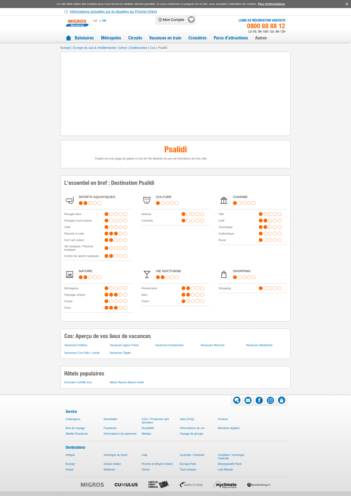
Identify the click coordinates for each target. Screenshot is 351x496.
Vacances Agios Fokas (124, 345)
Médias (146, 433)
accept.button (346, 4)
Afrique (70, 455)
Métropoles (111, 38)
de (95, 20)
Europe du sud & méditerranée (94, 48)
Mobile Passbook (77, 433)
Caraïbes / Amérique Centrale (231, 456)
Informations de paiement (120, 433)
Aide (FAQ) (187, 419)
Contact (223, 419)
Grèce (122, 48)
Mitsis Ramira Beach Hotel (127, 382)
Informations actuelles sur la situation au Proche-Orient (113, 11)
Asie (144, 455)
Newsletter (110, 419)
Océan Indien (112, 464)
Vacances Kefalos (75, 345)
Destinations (75, 447)
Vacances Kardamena (169, 345)
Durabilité (148, 428)
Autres (261, 38)
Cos (152, 48)
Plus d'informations (271, 4)
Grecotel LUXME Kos (78, 382)
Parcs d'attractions (231, 38)
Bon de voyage (75, 428)
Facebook (110, 428)
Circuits (135, 38)
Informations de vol (192, 428)
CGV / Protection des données (155, 420)
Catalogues (73, 419)
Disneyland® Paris (230, 464)
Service (71, 411)
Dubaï (69, 469)
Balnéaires (84, 38)
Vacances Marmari (212, 345)
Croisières (197, 38)
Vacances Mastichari (259, 345)
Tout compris (188, 469)
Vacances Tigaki (120, 352)
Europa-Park (188, 464)
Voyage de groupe (191, 433)
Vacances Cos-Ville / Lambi (82, 352)
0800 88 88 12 (266, 26)
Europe (65, 48)
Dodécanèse (138, 48)
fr (104, 20)
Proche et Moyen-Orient (157, 464)
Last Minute (225, 469)
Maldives (109, 469)
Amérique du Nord (115, 455)
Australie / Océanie (192, 455)
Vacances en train (165, 38)
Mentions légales (229, 428)
